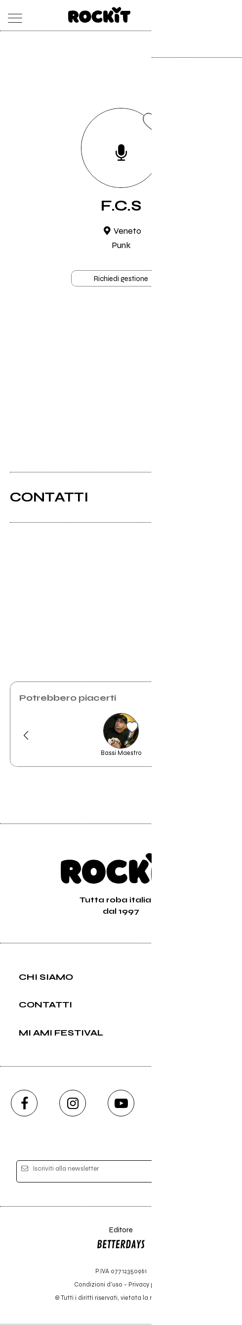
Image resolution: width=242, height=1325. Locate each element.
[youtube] (121, 1104)
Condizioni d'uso (98, 1285)
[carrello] (190, 15)
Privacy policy (148, 1285)
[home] (99, 15)
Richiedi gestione (121, 279)
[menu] (12, 15)
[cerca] (210, 15)
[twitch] (169, 1104)
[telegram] (217, 1104)
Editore (121, 1240)
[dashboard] (230, 15)
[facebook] (24, 1104)
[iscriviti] (208, 1173)
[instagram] (72, 1104)
